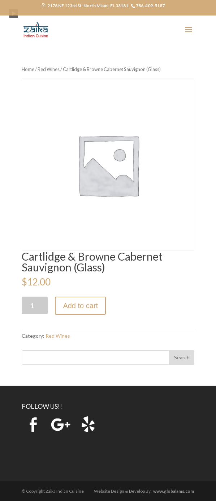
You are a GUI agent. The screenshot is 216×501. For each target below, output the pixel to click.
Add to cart (80, 306)
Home (28, 69)
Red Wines (49, 69)
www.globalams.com (173, 491)
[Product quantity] (35, 305)
